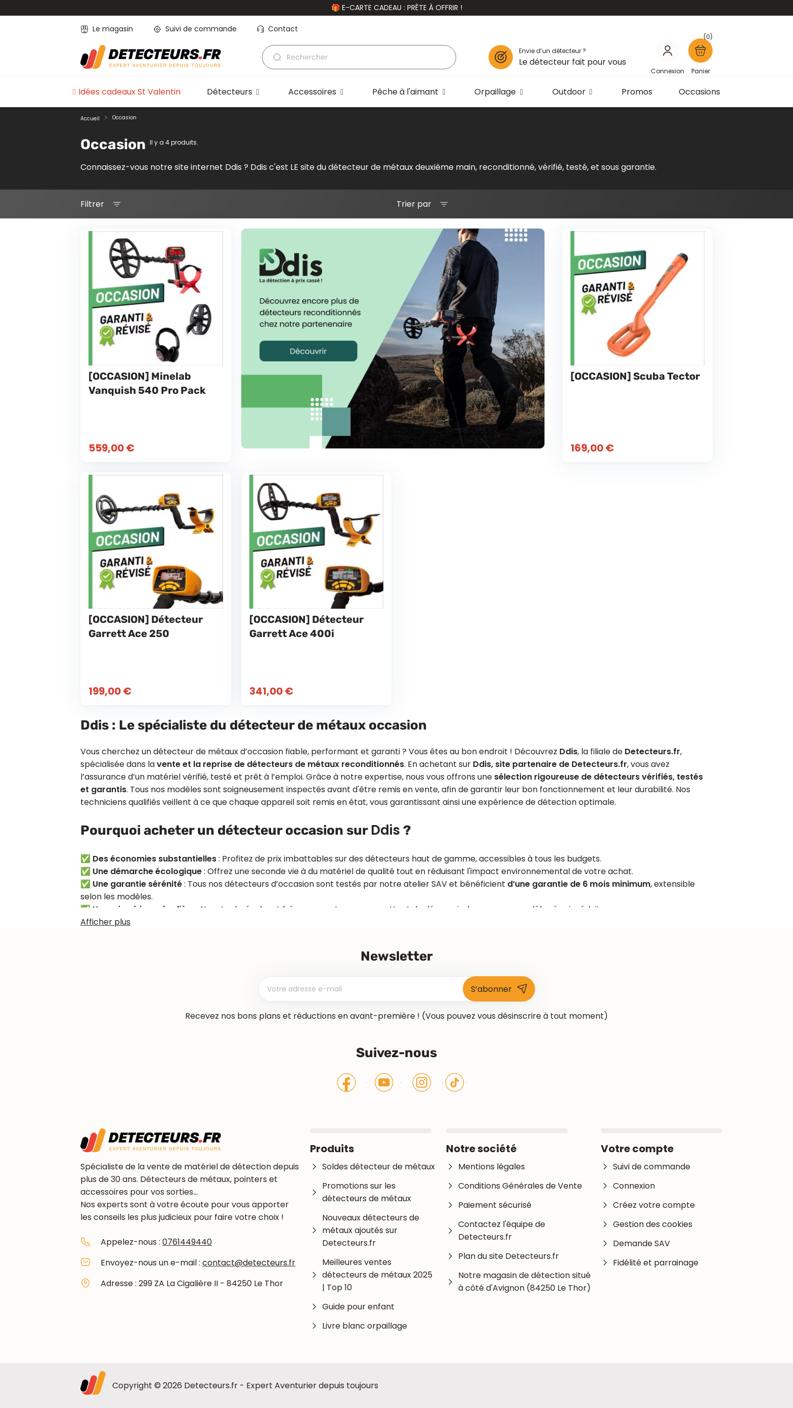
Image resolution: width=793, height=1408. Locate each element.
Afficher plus (105, 922)
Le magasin (106, 29)
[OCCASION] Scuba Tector (635, 376)
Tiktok (455, 1082)
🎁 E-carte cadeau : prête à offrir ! (396, 8)
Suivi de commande (195, 29)
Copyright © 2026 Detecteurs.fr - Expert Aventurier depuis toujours (245, 1385)
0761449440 (187, 1242)
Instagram (422, 1082)
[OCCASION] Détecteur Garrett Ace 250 (146, 626)
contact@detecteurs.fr (248, 1262)
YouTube (384, 1082)
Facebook (347, 1082)
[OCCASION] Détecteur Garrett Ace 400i (306, 626)
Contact (277, 29)
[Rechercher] (359, 57)
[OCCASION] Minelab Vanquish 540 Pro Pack (147, 383)
